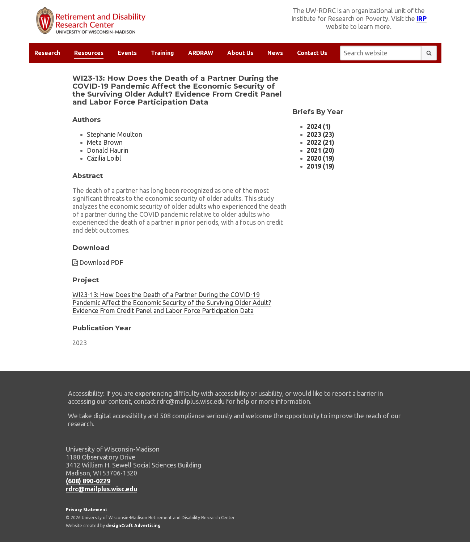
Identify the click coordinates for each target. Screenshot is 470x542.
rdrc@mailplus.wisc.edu (101, 488)
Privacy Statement (86, 509)
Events (127, 53)
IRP (421, 18)
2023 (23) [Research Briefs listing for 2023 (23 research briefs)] (320, 134)
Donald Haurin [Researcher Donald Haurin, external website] (107, 150)
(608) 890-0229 (88, 480)
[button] (429, 53)
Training (162, 53)
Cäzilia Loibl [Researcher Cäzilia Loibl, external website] (104, 158)
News (275, 53)
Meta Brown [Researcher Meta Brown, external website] (105, 142)
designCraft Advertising (133, 525)
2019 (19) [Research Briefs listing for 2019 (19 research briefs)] (320, 166)
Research (47, 53)
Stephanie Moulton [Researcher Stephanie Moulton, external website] (114, 134)
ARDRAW (200, 53)
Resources (88, 53)
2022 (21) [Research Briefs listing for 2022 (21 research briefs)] (320, 142)
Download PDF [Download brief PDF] (97, 262)
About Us (240, 53)
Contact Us (312, 53)
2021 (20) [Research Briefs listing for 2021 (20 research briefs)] (320, 150)
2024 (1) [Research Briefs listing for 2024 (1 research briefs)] (319, 126)
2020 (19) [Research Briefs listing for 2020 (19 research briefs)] (320, 158)
